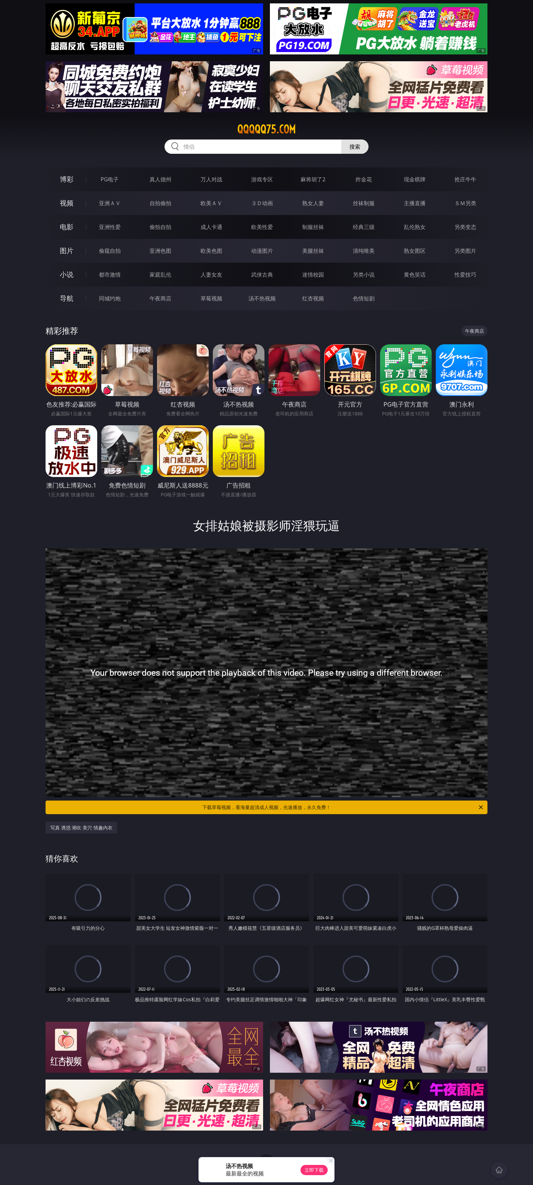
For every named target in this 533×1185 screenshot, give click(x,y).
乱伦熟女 (415, 227)
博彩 (66, 179)
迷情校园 (313, 274)
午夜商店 (160, 298)
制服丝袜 (313, 227)
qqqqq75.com (266, 129)
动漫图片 (262, 250)
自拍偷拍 (160, 203)
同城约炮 (110, 298)
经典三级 (364, 227)
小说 (66, 274)
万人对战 (211, 179)
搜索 (354, 146)
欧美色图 (211, 250)
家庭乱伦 (160, 274)
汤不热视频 (262, 298)
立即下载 (314, 1170)
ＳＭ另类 (465, 203)
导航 (66, 298)
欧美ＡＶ (211, 203)
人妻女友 (211, 274)
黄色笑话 (415, 274)
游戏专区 (262, 179)
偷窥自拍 (110, 250)
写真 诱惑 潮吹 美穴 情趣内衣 (81, 827)
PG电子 (110, 179)
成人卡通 (211, 227)
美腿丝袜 (313, 250)
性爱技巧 (465, 274)
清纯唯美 (364, 250)
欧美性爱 (262, 227)
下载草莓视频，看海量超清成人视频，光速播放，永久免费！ (343, 807)
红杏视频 (313, 298)
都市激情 (110, 274)
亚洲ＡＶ (110, 203)
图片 (66, 250)
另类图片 (465, 250)
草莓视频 (211, 298)
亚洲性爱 (110, 227)
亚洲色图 (160, 250)
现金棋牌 (415, 179)
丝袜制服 (364, 203)
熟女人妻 (313, 203)
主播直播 (415, 203)
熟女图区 (415, 250)
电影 (66, 226)
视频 (66, 203)
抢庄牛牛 (465, 179)
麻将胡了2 (312, 179)
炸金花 (364, 179)
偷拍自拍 (160, 227)
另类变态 (465, 227)
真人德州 (160, 179)
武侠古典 (262, 274)
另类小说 (364, 274)
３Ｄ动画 (262, 203)
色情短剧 (364, 298)
